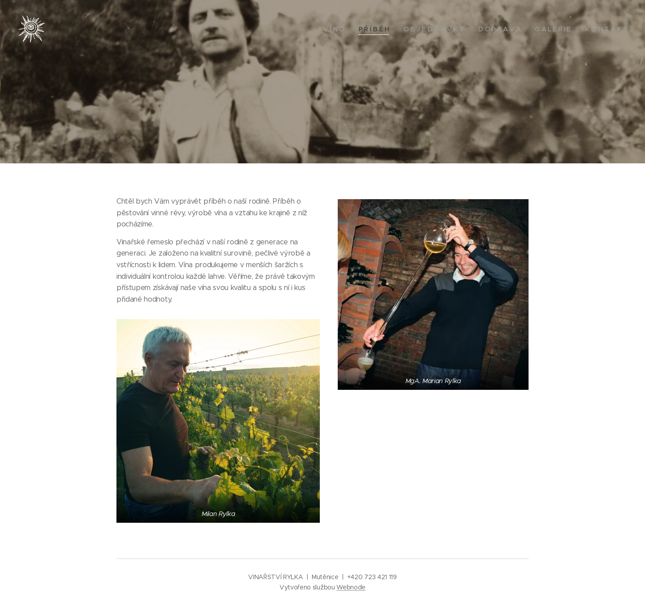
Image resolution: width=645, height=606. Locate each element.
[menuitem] (335, 29)
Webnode (351, 587)
